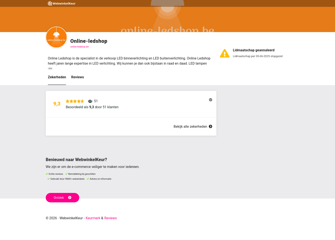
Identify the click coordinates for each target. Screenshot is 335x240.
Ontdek (62, 198)
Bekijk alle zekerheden (193, 126)
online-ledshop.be (79, 46)
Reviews (77, 77)
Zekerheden (57, 77)
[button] (131, 104)
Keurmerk (93, 218)
